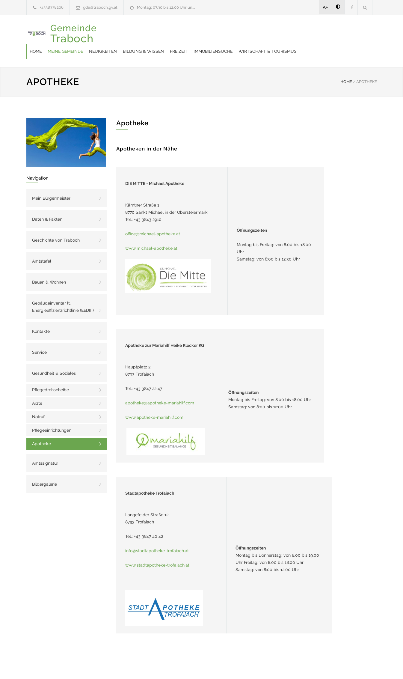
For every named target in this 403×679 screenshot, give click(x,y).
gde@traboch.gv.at (100, 7)
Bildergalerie (44, 469)
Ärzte (37, 388)
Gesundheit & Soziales (54, 358)
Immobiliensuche (284, 33)
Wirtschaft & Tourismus (339, 33)
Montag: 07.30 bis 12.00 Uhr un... (166, 7)
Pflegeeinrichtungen (51, 415)
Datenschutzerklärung (279, 666)
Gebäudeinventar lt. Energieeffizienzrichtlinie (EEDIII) (63, 292)
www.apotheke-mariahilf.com (154, 402)
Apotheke (41, 428)
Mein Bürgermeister (51, 183)
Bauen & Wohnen (49, 267)
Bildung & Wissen (215, 33)
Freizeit (250, 33)
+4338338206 (52, 7)
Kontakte (41, 316)
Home (108, 33)
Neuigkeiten (175, 33)
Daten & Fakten (47, 204)
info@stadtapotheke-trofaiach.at (157, 535)
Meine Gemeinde (137, 33)
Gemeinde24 (151, 666)
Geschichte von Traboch (56, 225)
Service (39, 337)
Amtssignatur (45, 448)
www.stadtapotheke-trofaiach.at (157, 550)
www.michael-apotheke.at (151, 233)
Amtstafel (41, 246)
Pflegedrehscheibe (50, 374)
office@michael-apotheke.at (152, 218)
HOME (346, 66)
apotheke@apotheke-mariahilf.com (159, 388)
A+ (325, 7)
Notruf (38, 401)
